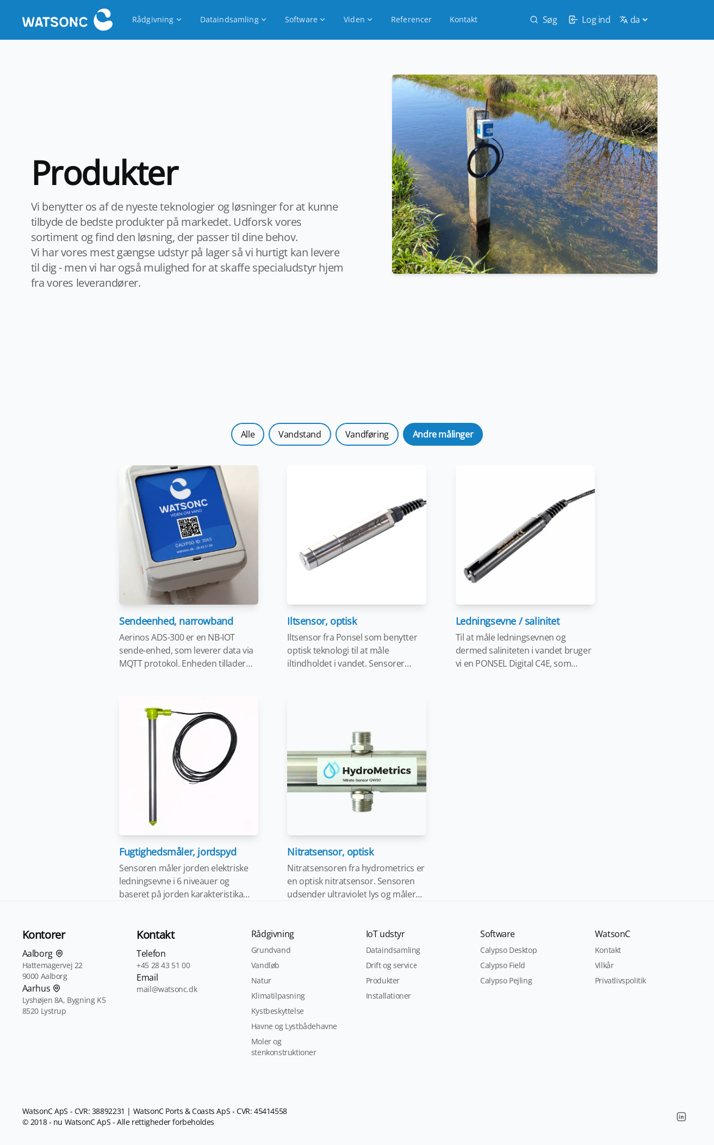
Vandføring (367, 434)
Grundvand (270, 950)
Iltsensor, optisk (321, 620)
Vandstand (299, 434)
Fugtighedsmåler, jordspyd (177, 851)
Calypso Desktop (508, 950)
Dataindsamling (234, 19)
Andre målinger (443, 434)
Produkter (383, 980)
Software (305, 19)
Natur (261, 980)
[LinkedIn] (681, 1117)
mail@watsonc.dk (166, 989)
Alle (247, 434)
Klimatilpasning (278, 995)
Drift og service (392, 965)
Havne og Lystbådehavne (294, 1026)
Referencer (411, 19)
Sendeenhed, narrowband (176, 620)
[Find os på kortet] (59, 953)
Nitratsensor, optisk (330, 851)
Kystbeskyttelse (277, 1011)
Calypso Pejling (506, 980)
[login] (588, 19)
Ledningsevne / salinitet (507, 620)
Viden (359, 19)
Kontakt (464, 19)
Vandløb (265, 965)
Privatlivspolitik (620, 980)
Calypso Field (502, 965)
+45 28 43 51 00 (163, 965)
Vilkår (604, 965)
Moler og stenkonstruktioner (283, 1046)
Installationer (388, 995)
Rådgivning (157, 19)
